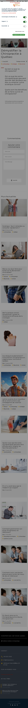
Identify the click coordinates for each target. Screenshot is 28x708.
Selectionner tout (19, 31)
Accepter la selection (18, 34)
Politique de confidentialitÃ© (9, 13)
